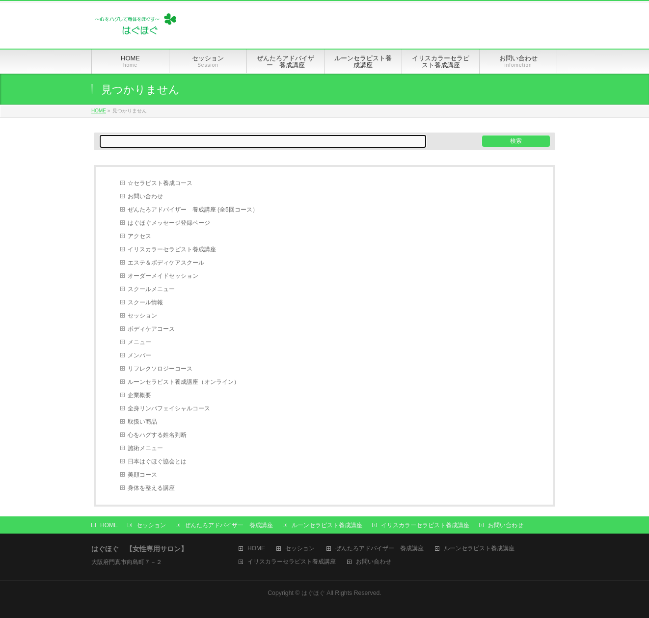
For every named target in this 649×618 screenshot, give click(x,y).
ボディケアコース (151, 328)
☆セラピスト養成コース (160, 183)
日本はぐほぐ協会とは (157, 461)
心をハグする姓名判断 (157, 434)
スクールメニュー (151, 289)
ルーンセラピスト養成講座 (327, 525)
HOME (98, 110)
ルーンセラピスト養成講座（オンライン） (184, 381)
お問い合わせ (145, 196)
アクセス (139, 236)
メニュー (139, 342)
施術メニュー (145, 448)
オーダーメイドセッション (163, 275)
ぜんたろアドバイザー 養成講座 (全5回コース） (193, 209)
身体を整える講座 (151, 487)
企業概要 (139, 395)
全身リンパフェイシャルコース (169, 408)
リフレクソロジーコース (160, 368)
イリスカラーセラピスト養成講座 (172, 249)
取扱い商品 (142, 421)
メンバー (139, 355)
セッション (142, 315)
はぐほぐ (313, 593)
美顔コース (142, 474)
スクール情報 (145, 302)
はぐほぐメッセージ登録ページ (169, 222)
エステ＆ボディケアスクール (166, 262)
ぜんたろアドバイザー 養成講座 (229, 525)
